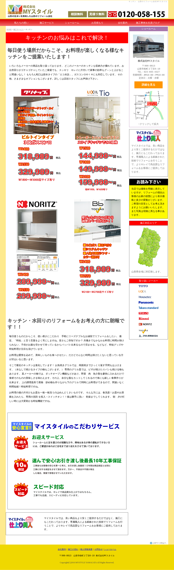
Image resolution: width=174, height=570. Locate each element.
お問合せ (98, 549)
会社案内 (122, 22)
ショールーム (72, 22)
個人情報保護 (86, 549)
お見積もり (97, 22)
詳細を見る (148, 84)
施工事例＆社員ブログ (148, 22)
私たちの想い (21, 22)
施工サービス (47, 22)
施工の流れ (73, 549)
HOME (9, 29)
